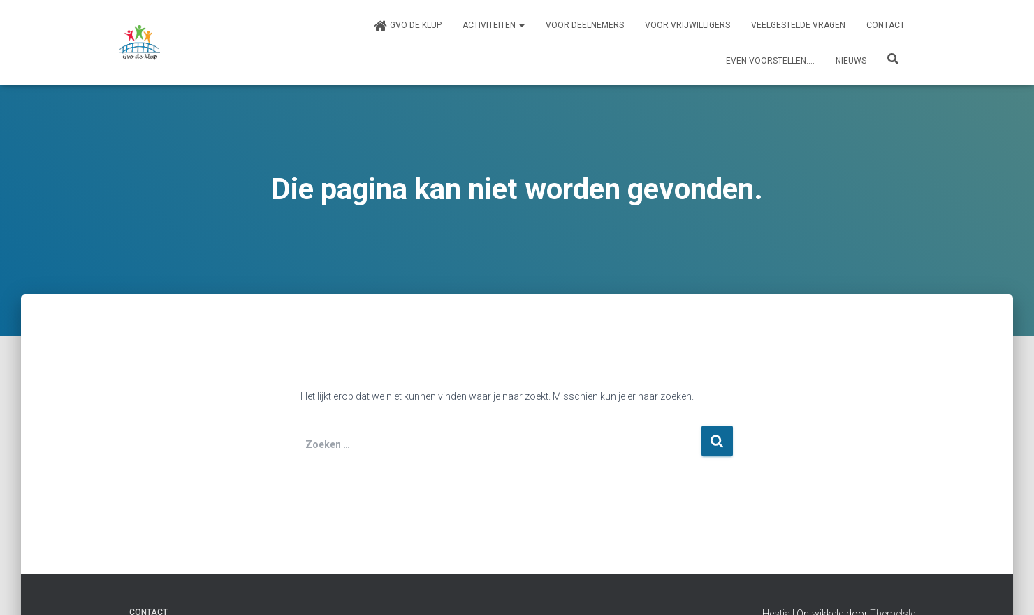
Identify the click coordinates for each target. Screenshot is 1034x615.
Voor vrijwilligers (687, 25)
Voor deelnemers (585, 25)
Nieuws (851, 61)
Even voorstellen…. (770, 61)
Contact (885, 25)
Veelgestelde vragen (798, 25)
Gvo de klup (407, 26)
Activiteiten (494, 25)
